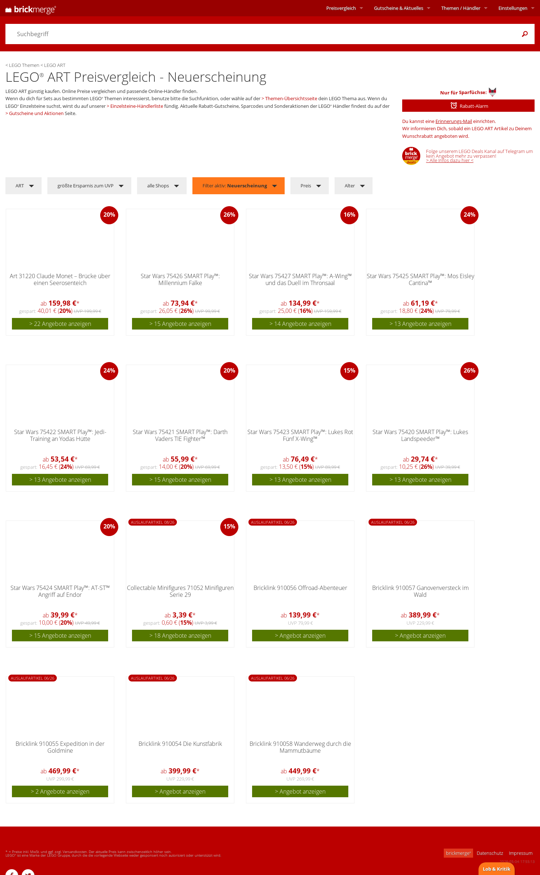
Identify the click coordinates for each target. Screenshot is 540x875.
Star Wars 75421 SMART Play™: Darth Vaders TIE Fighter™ (180, 435)
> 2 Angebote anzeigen (60, 791)
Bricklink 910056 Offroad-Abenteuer (300, 588)
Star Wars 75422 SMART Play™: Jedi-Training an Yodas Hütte (60, 435)
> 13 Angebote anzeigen (420, 324)
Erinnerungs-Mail (453, 121)
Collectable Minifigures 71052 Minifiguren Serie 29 (180, 591)
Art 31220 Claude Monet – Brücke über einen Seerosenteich (60, 279)
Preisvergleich (341, 8)
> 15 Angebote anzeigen (180, 324)
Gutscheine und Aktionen (36, 113)
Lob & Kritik (496, 869)
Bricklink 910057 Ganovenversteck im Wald (420, 591)
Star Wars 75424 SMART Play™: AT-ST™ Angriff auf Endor (60, 591)
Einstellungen (512, 8)
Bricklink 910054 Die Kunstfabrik (180, 744)
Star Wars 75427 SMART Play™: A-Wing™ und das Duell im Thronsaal (300, 279)
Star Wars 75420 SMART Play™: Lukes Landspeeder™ (420, 435)
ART (20, 185)
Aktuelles (398, 8)
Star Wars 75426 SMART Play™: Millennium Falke (180, 279)
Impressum (520, 853)
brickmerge (458, 853)
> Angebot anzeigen (300, 636)
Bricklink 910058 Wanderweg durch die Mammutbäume (300, 747)
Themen (460, 8)
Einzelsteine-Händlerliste (136, 106)
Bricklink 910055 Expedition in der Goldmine (60, 747)
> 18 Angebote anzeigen (180, 636)
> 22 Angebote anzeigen (60, 324)
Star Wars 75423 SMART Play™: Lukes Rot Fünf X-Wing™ (300, 435)
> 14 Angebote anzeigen (300, 324)
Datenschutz (490, 853)
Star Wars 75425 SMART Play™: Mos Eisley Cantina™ (420, 279)
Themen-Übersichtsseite (291, 98)
